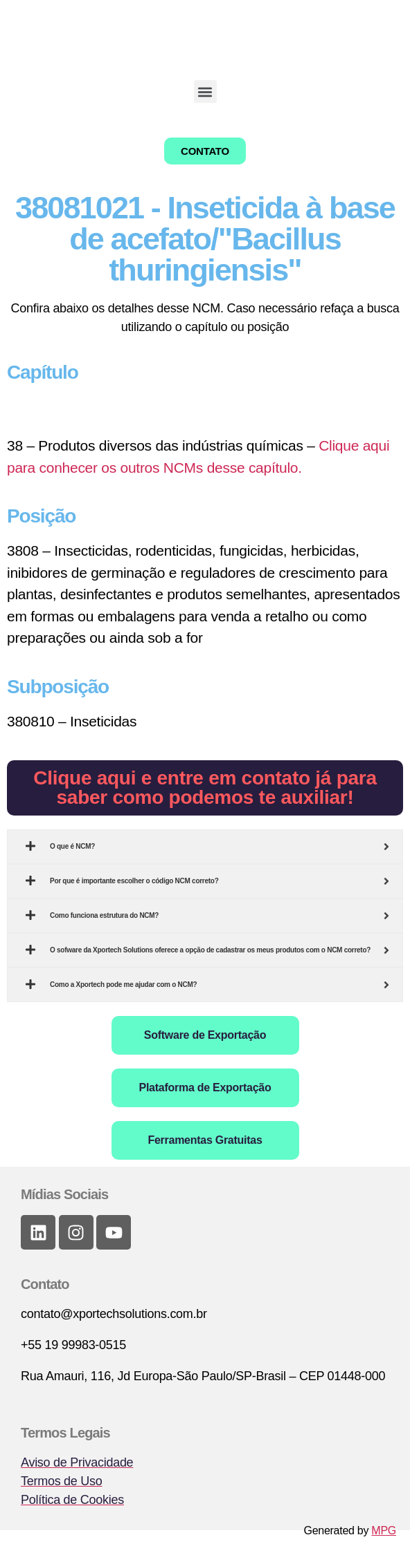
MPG (383, 1530)
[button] (205, 91)
